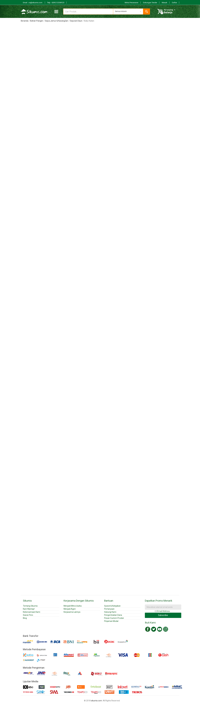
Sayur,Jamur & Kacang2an (56, 21)
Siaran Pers (28, 615)
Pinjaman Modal (111, 621)
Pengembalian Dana (113, 615)
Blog (25, 618)
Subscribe (163, 615)
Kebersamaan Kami (31, 612)
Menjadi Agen (70, 609)
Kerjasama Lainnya (72, 612)
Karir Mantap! (29, 609)
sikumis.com (96, 701)
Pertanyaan (109, 609)
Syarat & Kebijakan (112, 606)
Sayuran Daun (76, 21)
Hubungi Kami (110, 612)
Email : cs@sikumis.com (33, 3)
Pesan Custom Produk (114, 618)
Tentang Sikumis (30, 606)
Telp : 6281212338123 (55, 3)
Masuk (164, 3)
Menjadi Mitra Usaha (73, 606)
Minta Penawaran (131, 3)
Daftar (174, 3)
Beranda (24, 21)
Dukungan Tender (150, 3)
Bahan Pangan (36, 21)
